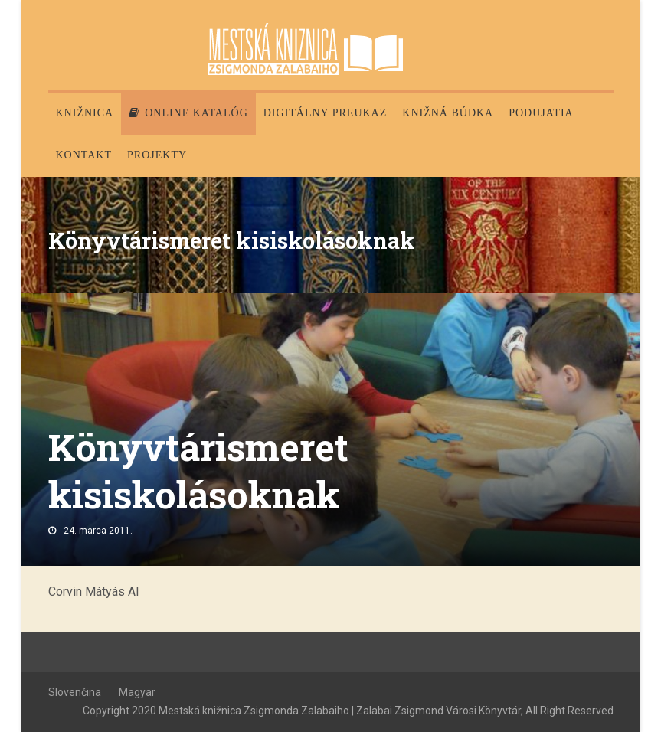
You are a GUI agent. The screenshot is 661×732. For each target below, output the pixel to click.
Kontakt (84, 155)
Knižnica (85, 113)
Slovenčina (74, 692)
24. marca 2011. (98, 530)
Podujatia (541, 113)
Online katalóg (188, 113)
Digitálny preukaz (325, 113)
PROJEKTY (157, 155)
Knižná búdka (447, 113)
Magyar (137, 692)
